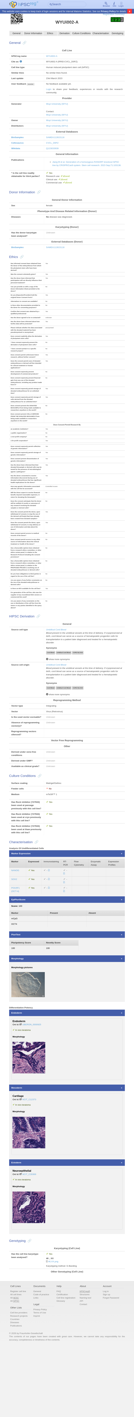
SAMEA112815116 (56, 141)
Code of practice (43, 1364)
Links (37, 1367)
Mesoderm (19, 1155)
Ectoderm (18, 1230)
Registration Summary (111, 14)
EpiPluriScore (20, 965)
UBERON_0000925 (34, 1093)
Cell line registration (66, 1367)
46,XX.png (54, 1330)
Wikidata (18, 152)
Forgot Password (110, 1367)
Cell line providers (21, 1383)
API (81, 1371)
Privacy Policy (108, 11)
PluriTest (18, 1001)
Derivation (65, 34)
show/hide (33, 86)
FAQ (59, 1360)
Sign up (105, 1364)
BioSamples (19, 141)
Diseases (16, 1393)
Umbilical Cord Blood (57, 670)
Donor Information (34, 34)
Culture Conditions (81, 34)
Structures (84, 1364)
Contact (83, 1374)
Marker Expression (23, 918)
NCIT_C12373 (32, 1167)
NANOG (17, 935)
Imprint (38, 1386)
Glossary (61, 1371)
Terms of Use (41, 1383)
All (16, 1367)
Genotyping (115, 34)
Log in (105, 1360)
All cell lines (18, 1364)
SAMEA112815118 (56, 258)
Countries (17, 1389)
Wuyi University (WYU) (58, 107)
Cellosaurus (19, 147)
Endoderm (18, 1081)
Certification (63, 1364)
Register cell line (20, 1360)
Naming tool (85, 1367)
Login (119, 4)
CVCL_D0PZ (53, 147)
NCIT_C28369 (32, 1242)
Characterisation (99, 34)
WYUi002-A (53, 57)
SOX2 (16, 944)
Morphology (19, 1026)
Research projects (21, 1386)
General (18, 34)
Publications (18, 1396)
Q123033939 (53, 152)
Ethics (51, 34)
